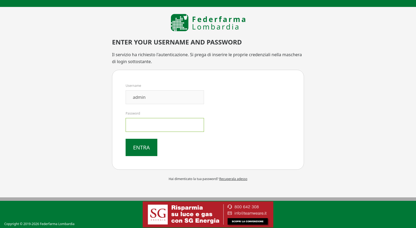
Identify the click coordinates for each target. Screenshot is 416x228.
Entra (141, 147)
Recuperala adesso (233, 179)
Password (133, 113)
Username (133, 85)
